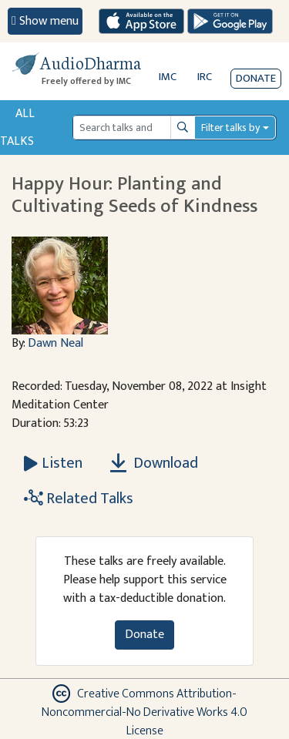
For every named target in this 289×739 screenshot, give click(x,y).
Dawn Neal (55, 343)
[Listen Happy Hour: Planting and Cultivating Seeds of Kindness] (53, 463)
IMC (167, 76)
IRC (204, 76)
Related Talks (78, 498)
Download (154, 463)
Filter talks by (230, 127)
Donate (256, 78)
